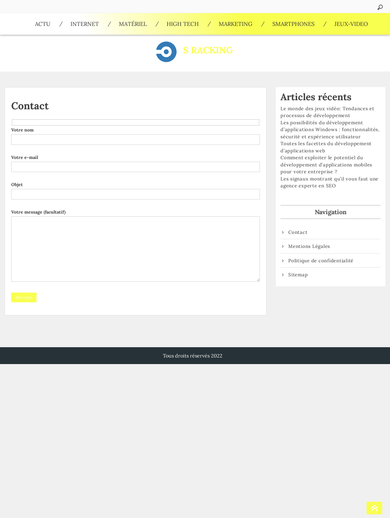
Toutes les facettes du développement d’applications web (326, 147)
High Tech (183, 23)
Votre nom (135, 134)
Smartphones (293, 23)
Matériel (133, 23)
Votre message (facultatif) (135, 246)
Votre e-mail (135, 162)
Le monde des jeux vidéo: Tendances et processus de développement (327, 112)
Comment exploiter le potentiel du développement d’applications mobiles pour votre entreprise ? (326, 165)
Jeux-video (351, 23)
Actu (43, 23)
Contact (297, 232)
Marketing (235, 23)
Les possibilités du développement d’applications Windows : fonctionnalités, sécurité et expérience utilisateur (330, 130)
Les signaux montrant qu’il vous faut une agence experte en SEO (329, 182)
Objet (135, 189)
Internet (85, 23)
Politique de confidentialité (320, 261)
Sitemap (298, 275)
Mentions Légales (309, 246)
